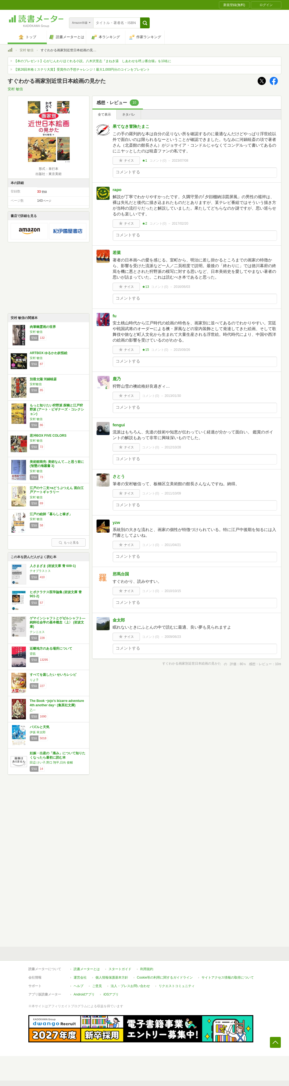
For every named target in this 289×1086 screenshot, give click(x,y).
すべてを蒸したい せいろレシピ (53, 675)
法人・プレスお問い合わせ (130, 986)
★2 (144, 223)
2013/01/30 (173, 395)
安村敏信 (36, 384)
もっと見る (69, 542)
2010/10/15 (173, 591)
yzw (116, 522)
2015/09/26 (182, 349)
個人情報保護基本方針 (111, 977)
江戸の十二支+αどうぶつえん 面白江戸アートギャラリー (57, 490)
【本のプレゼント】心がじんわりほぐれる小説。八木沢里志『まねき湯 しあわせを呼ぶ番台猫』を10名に (92, 61)
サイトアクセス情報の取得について (227, 977)
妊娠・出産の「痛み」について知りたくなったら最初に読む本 (57, 755)
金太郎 (119, 620)
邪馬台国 (121, 574)
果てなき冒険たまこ (131, 126)
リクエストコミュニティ (177, 986)
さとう (119, 476)
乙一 (33, 710)
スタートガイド (120, 969)
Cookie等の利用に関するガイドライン (165, 977)
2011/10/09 (173, 493)
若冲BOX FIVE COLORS (48, 436)
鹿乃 (117, 378)
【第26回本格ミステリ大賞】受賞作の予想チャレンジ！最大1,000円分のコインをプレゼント (82, 69)
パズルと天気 (39, 727)
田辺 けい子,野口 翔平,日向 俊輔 (51, 762)
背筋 (33, 653)
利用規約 (146, 969)
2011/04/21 (173, 545)
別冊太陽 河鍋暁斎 (43, 379)
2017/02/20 (180, 223)
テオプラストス (40, 570)
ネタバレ (128, 114)
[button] (145, 22)
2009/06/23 (173, 636)
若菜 (117, 252)
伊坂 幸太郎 (38, 732)
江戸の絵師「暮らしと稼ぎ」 (51, 514)
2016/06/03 (182, 286)
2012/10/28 (173, 447)
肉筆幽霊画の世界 (43, 327)
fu (114, 315)
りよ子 (34, 679)
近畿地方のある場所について (51, 648)
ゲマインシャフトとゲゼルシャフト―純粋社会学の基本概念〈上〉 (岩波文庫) (57, 622)
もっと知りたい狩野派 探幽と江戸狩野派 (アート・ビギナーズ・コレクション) (57, 409)
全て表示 (104, 114)
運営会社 (80, 977)
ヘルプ (78, 986)
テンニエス (37, 632)
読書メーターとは (87, 969)
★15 (145, 350)
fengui (119, 425)
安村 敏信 (27, 50)
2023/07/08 (180, 160)
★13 (145, 287)
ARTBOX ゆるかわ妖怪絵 (48, 353)
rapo (117, 189)
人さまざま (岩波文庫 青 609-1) (53, 566)
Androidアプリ (84, 994)
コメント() (158, 160)
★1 (144, 160)
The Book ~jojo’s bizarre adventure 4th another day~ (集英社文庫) (57, 703)
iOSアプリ (111, 994)
